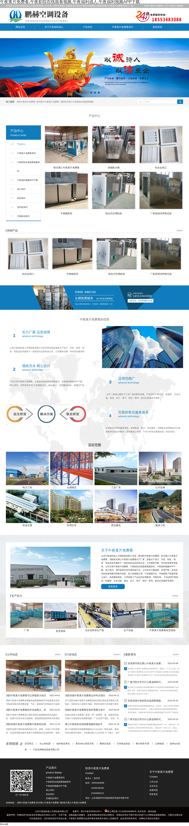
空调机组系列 (23, 216)
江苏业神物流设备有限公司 (46, 749)
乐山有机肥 (44, 743)
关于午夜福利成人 (54, 27)
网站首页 (20, 27)
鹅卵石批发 (105, 743)
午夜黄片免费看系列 (122, 27)
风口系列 (21, 189)
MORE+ (180, 231)
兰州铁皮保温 (123, 743)
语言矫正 (29, 743)
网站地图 (4, 824)
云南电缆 (159, 743)
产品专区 (87, 27)
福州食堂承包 (63, 743)
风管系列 (21, 198)
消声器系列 (22, 207)
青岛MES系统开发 (85, 743)
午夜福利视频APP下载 (27, 180)
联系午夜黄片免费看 (26, 34)
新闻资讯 (157, 27)
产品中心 (21, 144)
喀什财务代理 (142, 743)
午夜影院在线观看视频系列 (28, 166)
